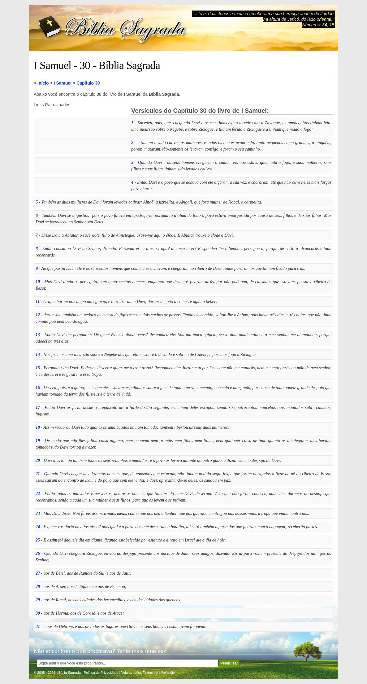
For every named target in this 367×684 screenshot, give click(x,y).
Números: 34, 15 (318, 24)
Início (43, 83)
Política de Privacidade (101, 672)
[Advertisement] (80, 146)
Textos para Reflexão (159, 672)
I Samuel (63, 83)
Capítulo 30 (88, 83)
